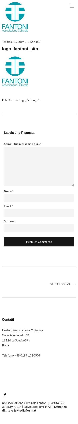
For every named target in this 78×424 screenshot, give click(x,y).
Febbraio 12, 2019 (13, 41)
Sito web (9, 221)
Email (8, 206)
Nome (8, 191)
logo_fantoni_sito (30, 100)
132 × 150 (34, 41)
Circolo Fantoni (15, 17)
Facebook (5, 395)
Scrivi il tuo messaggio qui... (22, 143)
